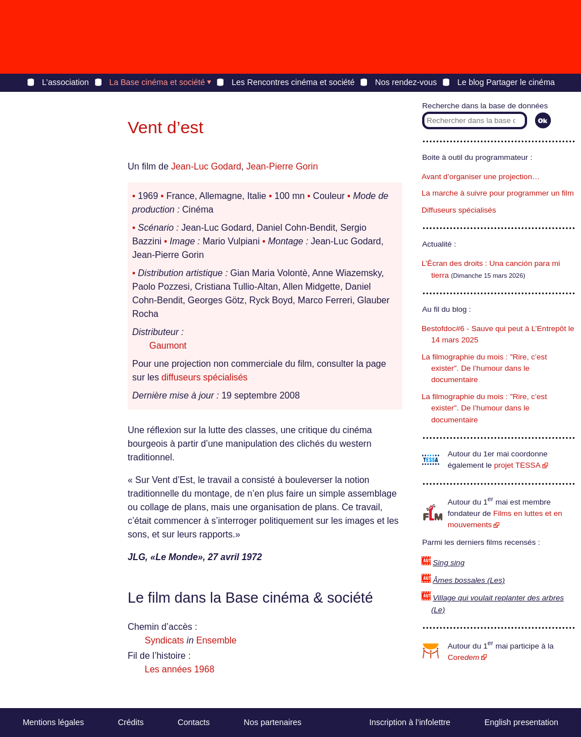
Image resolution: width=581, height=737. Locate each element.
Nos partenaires (273, 722)
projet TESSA (517, 465)
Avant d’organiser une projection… (481, 176)
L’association (65, 82)
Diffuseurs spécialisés (459, 210)
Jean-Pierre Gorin (282, 166)
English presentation (521, 722)
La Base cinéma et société (157, 82)
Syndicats (164, 640)
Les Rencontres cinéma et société (293, 82)
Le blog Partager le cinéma (506, 82)
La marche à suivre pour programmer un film (498, 193)
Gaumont (168, 345)
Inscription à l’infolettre (410, 722)
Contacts (194, 722)
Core (463, 657)
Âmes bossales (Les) (469, 580)
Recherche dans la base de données (485, 105)
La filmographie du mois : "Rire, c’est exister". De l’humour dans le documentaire (484, 368)
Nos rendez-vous (406, 82)
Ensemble (216, 640)
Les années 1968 (179, 669)
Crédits (131, 722)
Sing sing (449, 562)
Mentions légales (53, 722)
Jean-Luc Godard (206, 166)
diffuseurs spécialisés (205, 377)
